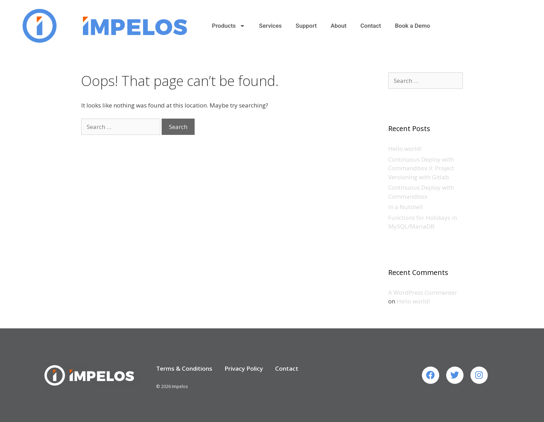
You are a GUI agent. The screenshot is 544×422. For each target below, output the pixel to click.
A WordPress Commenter (422, 292)
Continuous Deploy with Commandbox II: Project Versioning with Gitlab (421, 168)
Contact (370, 25)
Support (306, 25)
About (339, 25)
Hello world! (405, 149)
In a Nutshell (405, 207)
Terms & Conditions (184, 368)
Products (228, 25)
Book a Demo (412, 25)
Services (270, 25)
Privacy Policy (243, 368)
